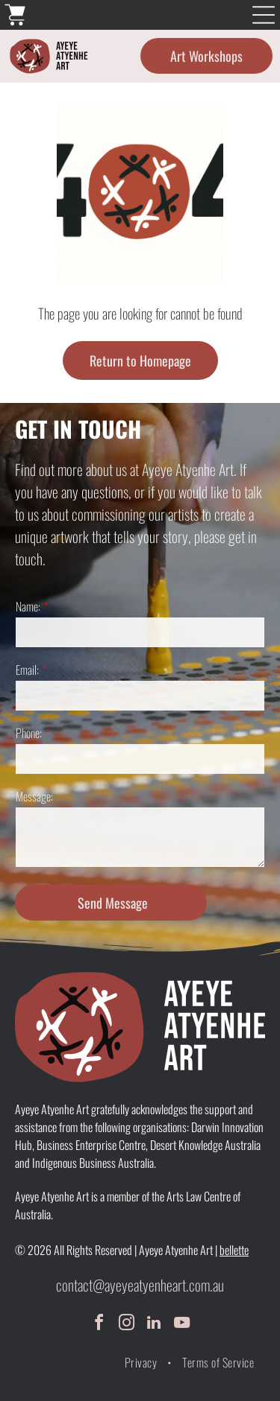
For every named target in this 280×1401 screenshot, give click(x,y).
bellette (234, 1250)
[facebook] (99, 1324)
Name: (28, 606)
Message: (34, 796)
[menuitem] (142, 1362)
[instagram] (126, 1324)
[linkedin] (154, 1324)
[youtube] (181, 1324)
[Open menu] (263, 15)
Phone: (29, 733)
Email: (27, 670)
